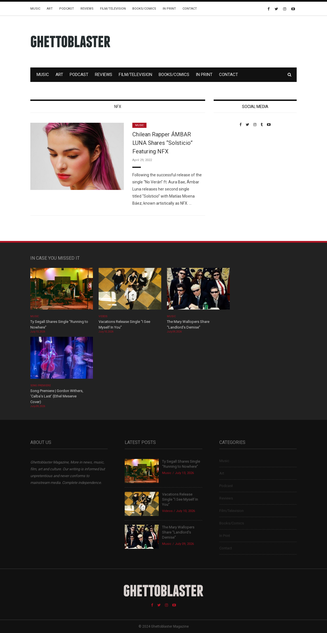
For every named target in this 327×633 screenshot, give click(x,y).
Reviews (87, 8)
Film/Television (113, 8)
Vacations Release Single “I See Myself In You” (180, 499)
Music (35, 8)
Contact (189, 8)
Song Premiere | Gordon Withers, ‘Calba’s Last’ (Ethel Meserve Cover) (56, 396)
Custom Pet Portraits (230, 166)
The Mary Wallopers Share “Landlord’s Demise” (178, 532)
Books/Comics (144, 8)
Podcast (66, 8)
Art (50, 8)
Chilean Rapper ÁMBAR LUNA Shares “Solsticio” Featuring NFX (162, 143)
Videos (103, 316)
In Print (169, 8)
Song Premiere (40, 385)
